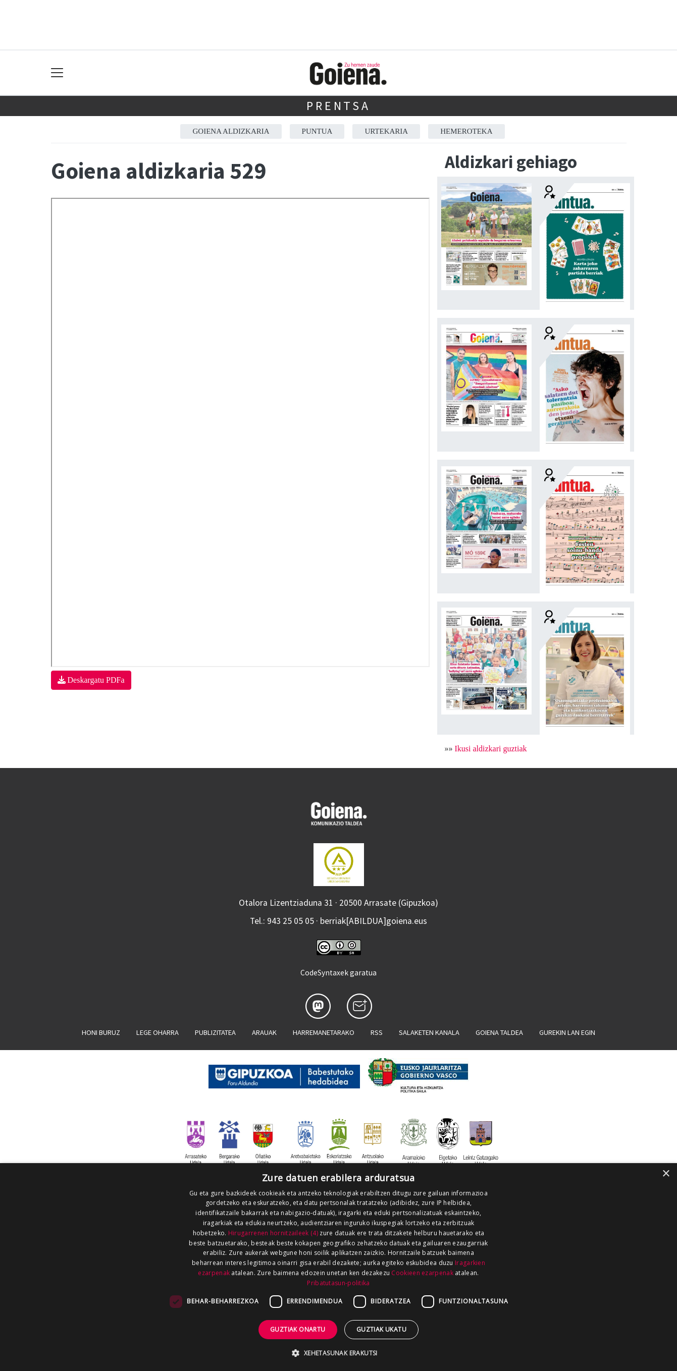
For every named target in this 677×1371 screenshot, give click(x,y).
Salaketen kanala (429, 1032)
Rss (377, 1032)
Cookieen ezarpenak (422, 1273)
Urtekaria (386, 131)
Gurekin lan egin (567, 1032)
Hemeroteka (466, 131)
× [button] (665, 1174)
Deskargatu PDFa (91, 680)
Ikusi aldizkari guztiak (491, 748)
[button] (338, 1353)
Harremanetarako (323, 1032)
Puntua (317, 131)
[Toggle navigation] (57, 73)
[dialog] (338, 1267)
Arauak (264, 1032)
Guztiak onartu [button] (298, 1329)
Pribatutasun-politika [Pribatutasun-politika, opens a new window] (338, 1283)
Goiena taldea (499, 1032)
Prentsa (338, 106)
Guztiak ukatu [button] (381, 1329)
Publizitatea (215, 1032)
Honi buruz (101, 1032)
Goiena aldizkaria (230, 131)
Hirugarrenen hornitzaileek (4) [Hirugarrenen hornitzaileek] (273, 1233)
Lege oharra (157, 1032)
